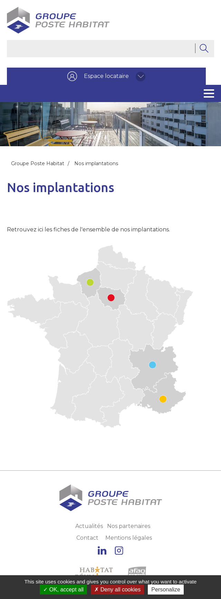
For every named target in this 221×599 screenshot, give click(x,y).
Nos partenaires (128, 526)
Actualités (89, 526)
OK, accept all (63, 589)
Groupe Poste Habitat (37, 163)
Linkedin (102, 550)
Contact (87, 538)
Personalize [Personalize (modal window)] (165, 589)
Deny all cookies (117, 589)
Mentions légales (128, 538)
